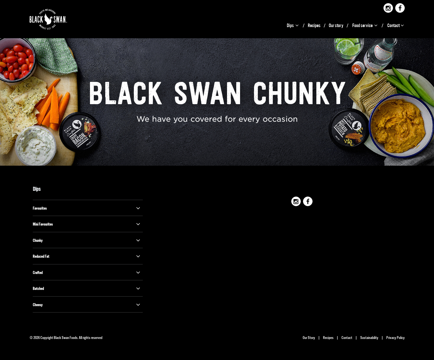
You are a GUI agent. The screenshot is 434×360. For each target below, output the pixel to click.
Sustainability (369, 337)
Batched (87, 288)
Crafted (87, 272)
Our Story (309, 337)
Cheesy (87, 305)
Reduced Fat (87, 256)
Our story (336, 25)
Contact (396, 25)
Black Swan (56, 19)
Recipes (314, 25)
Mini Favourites (87, 224)
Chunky (87, 240)
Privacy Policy (395, 337)
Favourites (87, 208)
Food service (365, 25)
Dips (293, 25)
